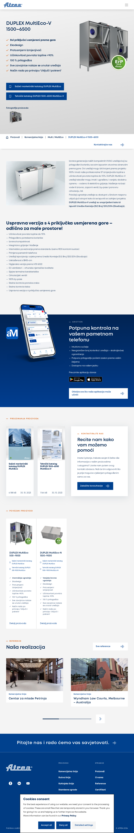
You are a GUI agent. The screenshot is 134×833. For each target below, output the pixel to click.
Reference (100, 784)
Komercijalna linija (68, 772)
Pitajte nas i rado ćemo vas (67, 743)
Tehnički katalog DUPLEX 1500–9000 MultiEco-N (50, 569)
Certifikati (100, 790)
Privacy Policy (69, 816)
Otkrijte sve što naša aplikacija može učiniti (98, 393)
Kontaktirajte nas (109, 144)
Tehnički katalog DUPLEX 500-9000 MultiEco (19, 569)
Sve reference (110, 646)
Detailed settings (84, 825)
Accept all (46, 825)
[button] (100, 718)
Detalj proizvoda (17, 623)
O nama (99, 778)
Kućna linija (64, 778)
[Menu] (126, 4)
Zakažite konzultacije (95, 486)
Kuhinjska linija (66, 784)
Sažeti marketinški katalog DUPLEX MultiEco (18, 466)
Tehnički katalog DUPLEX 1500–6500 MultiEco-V (49, 466)
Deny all (63, 825)
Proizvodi (100, 772)
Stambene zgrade (67, 790)
